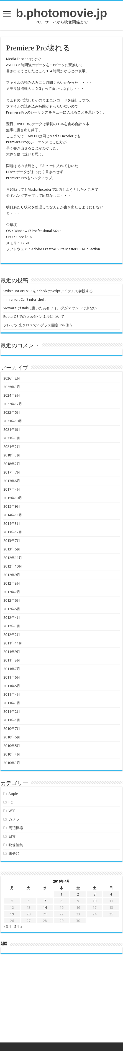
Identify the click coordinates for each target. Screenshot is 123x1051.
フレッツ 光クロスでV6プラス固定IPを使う (38, 325)
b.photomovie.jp (61, 13)
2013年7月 (11, 541)
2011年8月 (11, 660)
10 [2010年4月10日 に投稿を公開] (94, 901)
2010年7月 (11, 729)
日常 (12, 836)
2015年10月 (12, 498)
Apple (13, 794)
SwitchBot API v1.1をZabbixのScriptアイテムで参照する (48, 291)
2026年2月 (11, 378)
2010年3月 (11, 763)
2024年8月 (11, 395)
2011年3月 (11, 703)
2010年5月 (11, 746)
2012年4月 (11, 617)
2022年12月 (12, 404)
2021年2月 (11, 447)
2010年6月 (11, 737)
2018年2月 (11, 464)
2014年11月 (12, 515)
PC (11, 802)
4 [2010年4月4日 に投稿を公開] (111, 894)
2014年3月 (11, 524)
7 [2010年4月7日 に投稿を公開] (45, 901)
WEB (12, 811)
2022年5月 (11, 412)
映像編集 (16, 845)
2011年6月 (11, 677)
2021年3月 (11, 438)
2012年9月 (11, 575)
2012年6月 (11, 600)
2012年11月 (12, 558)
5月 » (18, 926)
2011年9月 (11, 652)
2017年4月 (11, 489)
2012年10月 (12, 566)
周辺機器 (16, 828)
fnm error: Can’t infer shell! (24, 299)
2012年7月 (11, 592)
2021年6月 (11, 430)
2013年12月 (12, 532)
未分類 (14, 853)
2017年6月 (11, 481)
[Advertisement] (61, 1002)
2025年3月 (11, 387)
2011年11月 (12, 643)
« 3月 (7, 926)
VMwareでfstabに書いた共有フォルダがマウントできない (50, 308)
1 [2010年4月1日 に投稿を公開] (61, 894)
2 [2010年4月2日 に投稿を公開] (78, 894)
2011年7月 (11, 669)
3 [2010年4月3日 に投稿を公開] (95, 894)
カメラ (14, 819)
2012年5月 (11, 609)
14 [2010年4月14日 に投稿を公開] (45, 907)
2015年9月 (11, 506)
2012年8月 (11, 583)
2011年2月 (11, 711)
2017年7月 (11, 472)
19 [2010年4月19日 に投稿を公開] (12, 914)
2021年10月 (12, 421)
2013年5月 (11, 549)
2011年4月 (11, 694)
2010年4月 (11, 754)
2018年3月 (11, 455)
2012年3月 (11, 626)
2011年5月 (11, 686)
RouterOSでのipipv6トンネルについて (33, 317)
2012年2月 (11, 635)
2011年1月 (11, 720)
